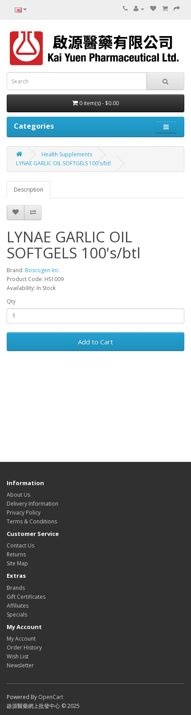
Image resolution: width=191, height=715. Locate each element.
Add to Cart (95, 341)
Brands (16, 588)
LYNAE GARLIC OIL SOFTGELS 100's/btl (63, 163)
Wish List (17, 656)
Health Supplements (66, 154)
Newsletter (20, 665)
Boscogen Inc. (42, 270)
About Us (18, 494)
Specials (17, 614)
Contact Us (20, 545)
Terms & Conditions (32, 521)
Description (28, 189)
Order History (24, 647)
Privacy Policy (24, 512)
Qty (11, 301)
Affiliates (17, 605)
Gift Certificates (26, 597)
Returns (16, 554)
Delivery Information (32, 503)
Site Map (17, 563)
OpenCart (50, 697)
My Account (21, 638)
